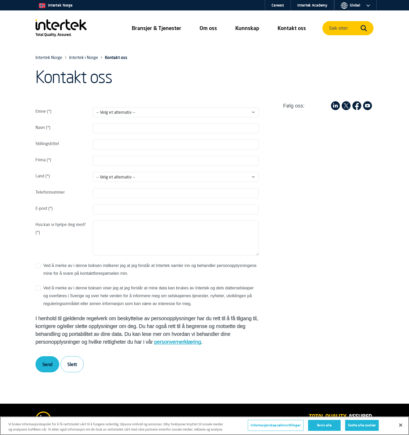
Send (47, 364)
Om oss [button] (208, 28)
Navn (40, 127)
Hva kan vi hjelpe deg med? (60, 224)
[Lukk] (400, 425)
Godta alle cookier (362, 425)
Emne (40, 111)
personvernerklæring (177, 342)
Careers (278, 5)
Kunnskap (247, 28)
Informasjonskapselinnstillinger (276, 425)
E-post (41, 208)
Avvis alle (324, 425)
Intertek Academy (312, 5)
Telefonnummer (50, 192)
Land (39, 175)
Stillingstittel (47, 143)
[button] (156, 28)
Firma (40, 159)
